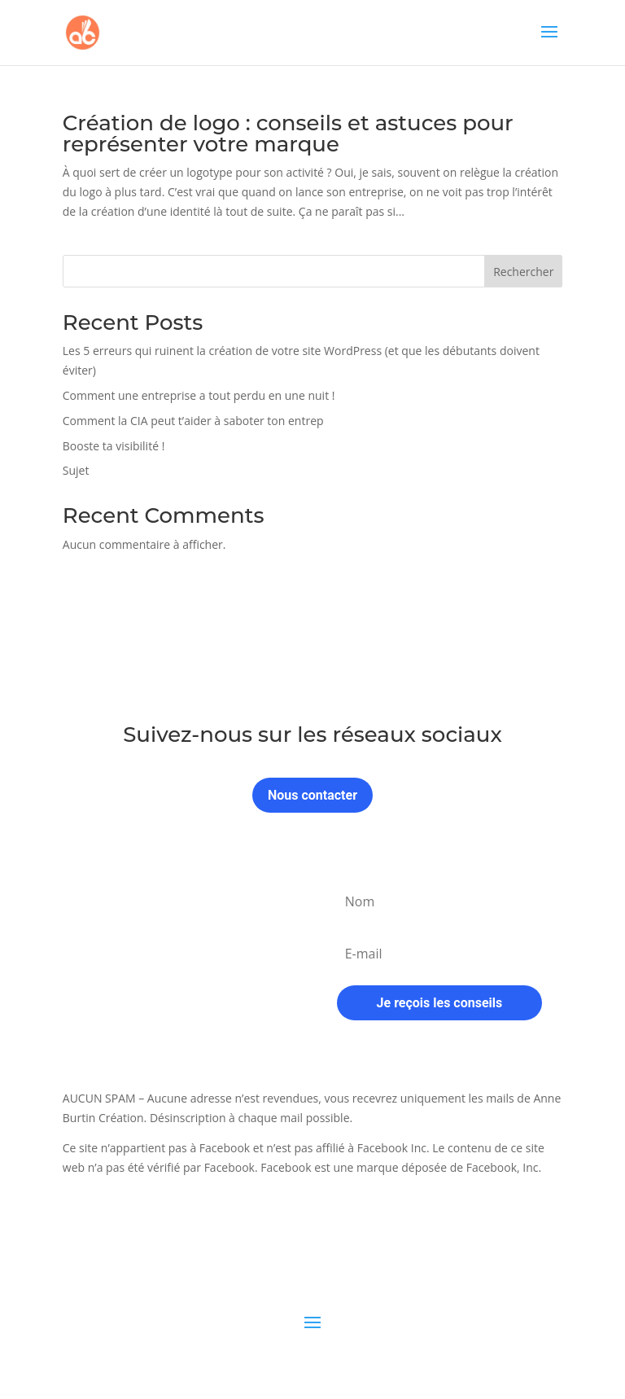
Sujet (76, 470)
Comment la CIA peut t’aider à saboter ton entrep (193, 420)
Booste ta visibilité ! (114, 446)
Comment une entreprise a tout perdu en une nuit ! (199, 395)
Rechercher (523, 271)
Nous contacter (312, 795)
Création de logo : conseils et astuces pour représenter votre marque (288, 133)
